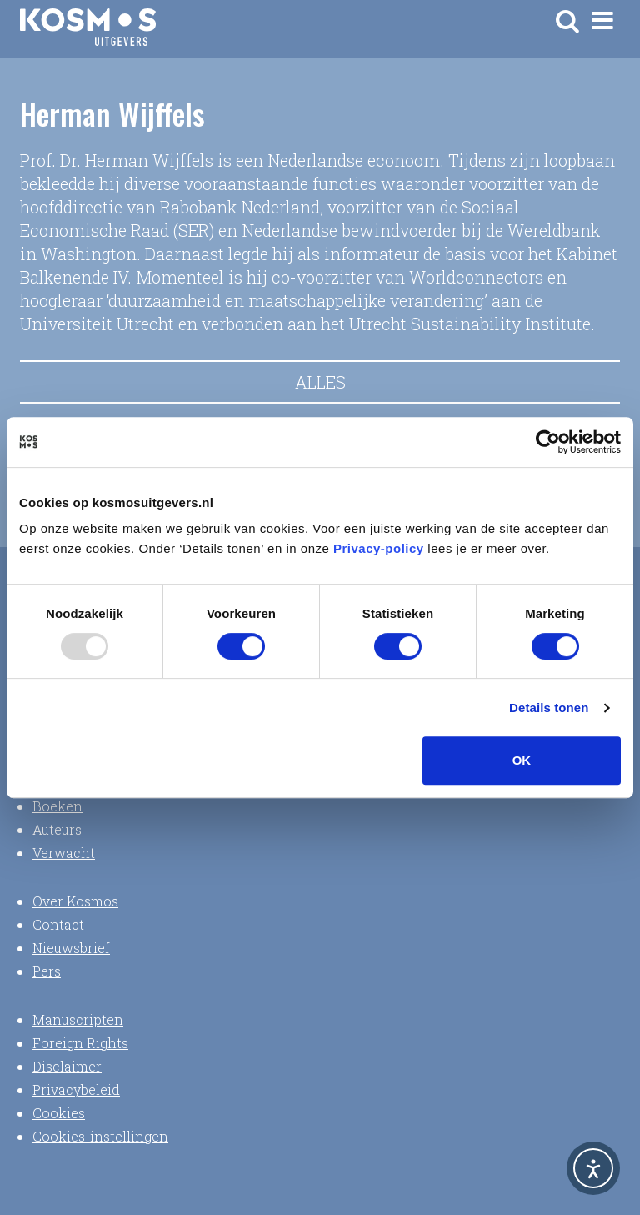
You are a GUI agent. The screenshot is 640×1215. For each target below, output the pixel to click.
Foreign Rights (80, 1043)
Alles (320, 382)
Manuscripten (77, 1019)
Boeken (57, 806)
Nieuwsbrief (71, 947)
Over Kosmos (75, 901)
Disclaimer (67, 1066)
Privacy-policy (378, 548)
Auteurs (57, 829)
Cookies (58, 1113)
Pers (46, 971)
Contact (58, 924)
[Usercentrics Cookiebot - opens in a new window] (548, 441)
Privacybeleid (76, 1089)
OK (522, 760)
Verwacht (63, 852)
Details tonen (548, 707)
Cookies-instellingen (100, 1136)
